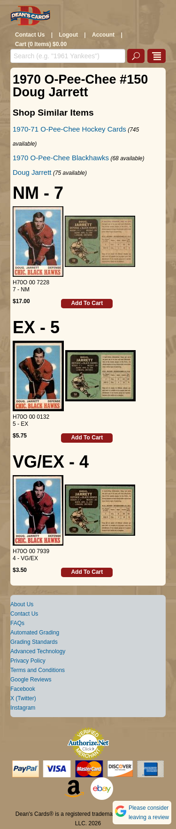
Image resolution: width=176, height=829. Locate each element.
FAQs (17, 623)
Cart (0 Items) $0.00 (41, 44)
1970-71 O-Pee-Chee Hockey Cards (69, 129)
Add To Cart (87, 303)
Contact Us (30, 34)
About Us (21, 604)
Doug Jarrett (32, 172)
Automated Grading (34, 632)
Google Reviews (30, 679)
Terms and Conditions (37, 670)
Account (103, 34)
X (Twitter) (23, 698)
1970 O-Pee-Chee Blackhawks (61, 158)
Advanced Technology (37, 651)
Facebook (22, 689)
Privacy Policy (28, 660)
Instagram (22, 707)
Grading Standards (34, 642)
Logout (68, 34)
